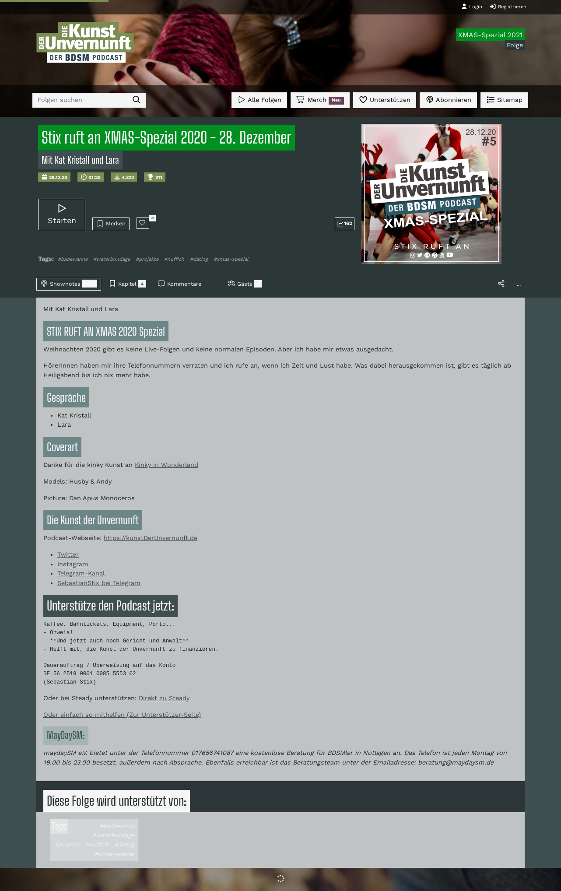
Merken (111, 223)
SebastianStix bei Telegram (98, 582)
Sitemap (504, 99)
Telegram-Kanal (81, 573)
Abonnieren (448, 99)
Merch (320, 100)
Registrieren (507, 7)
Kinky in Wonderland (166, 464)
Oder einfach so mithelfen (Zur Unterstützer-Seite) (122, 714)
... (519, 284)
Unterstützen (384, 99)
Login (472, 7)
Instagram (72, 564)
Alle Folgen (259, 99)
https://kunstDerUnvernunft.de (150, 537)
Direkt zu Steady (164, 698)
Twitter (68, 554)
